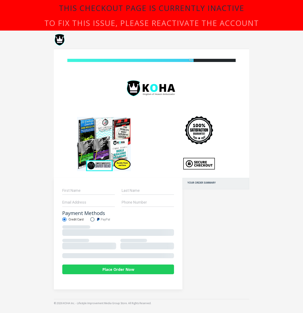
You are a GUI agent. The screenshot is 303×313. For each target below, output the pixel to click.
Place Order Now (118, 269)
